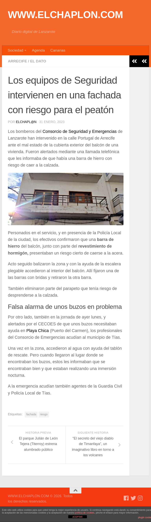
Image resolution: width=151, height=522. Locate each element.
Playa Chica (37, 330)
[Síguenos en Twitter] (133, 498)
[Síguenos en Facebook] (126, 498)
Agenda (38, 50)
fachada (31, 414)
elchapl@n (26, 122)
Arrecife (17, 61)
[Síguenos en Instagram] (140, 498)
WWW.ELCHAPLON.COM (65, 14)
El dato (38, 61)
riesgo (44, 414)
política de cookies (85, 512)
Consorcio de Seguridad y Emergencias (80, 131)
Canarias (57, 50)
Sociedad (15, 50)
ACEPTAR (77, 517)
